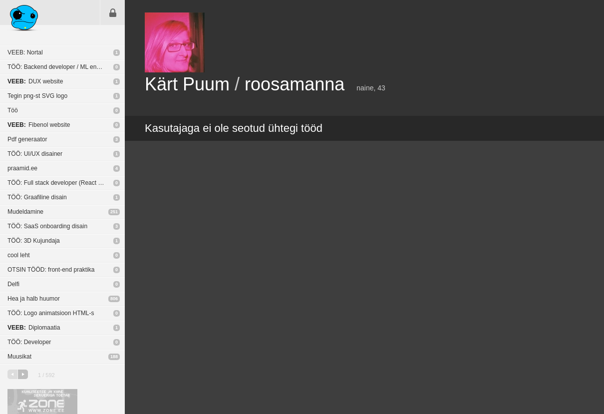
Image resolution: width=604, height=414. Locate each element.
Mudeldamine (25, 211)
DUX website (35, 81)
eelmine (12, 374)
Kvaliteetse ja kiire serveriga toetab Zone (42, 401)
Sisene (112, 12)
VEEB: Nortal (25, 52)
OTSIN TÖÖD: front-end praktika (51, 269)
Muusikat (19, 356)
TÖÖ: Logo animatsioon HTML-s (50, 313)
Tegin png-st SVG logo (37, 95)
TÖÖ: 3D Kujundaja (33, 240)
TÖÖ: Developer (29, 342)
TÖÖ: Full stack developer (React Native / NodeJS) (66, 182)
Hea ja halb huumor (33, 298)
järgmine (23, 374)
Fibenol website (38, 124)
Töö (12, 110)
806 (114, 298)
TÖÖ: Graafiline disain (37, 197)
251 (114, 211)
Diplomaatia (33, 327)
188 (114, 356)
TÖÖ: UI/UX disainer (34, 153)
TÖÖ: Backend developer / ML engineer (60, 66)
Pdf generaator (27, 139)
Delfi (13, 284)
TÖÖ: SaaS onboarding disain (47, 226)
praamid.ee (22, 168)
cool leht (18, 255)
